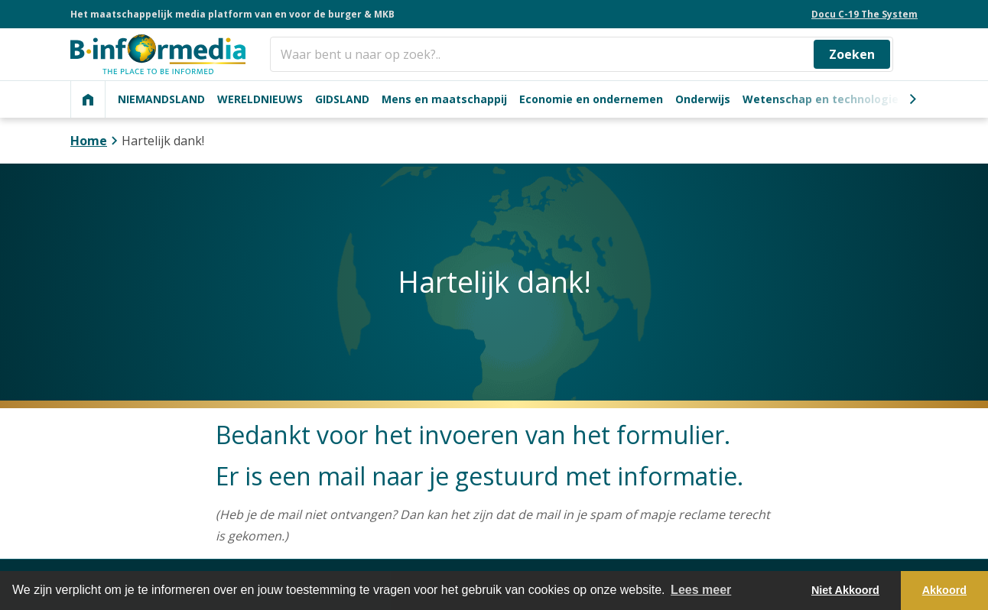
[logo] (157, 54)
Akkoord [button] (944, 590)
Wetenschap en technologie (821, 99)
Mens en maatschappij (444, 99)
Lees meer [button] (701, 589)
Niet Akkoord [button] (845, 590)
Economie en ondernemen (591, 99)
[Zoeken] (581, 54)
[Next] (912, 99)
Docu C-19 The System (864, 14)
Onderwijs (702, 99)
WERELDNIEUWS (260, 99)
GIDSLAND (342, 99)
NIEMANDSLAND (161, 99)
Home (88, 140)
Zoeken (852, 54)
